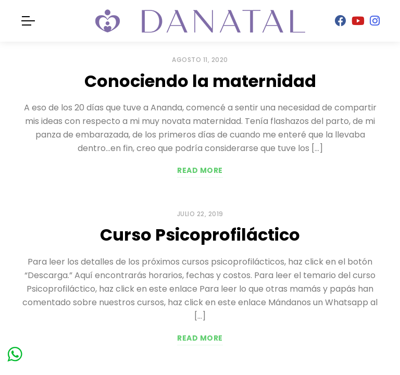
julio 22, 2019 (200, 213)
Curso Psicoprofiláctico (200, 234)
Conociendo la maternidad (200, 81)
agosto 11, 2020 (200, 59)
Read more (200, 170)
